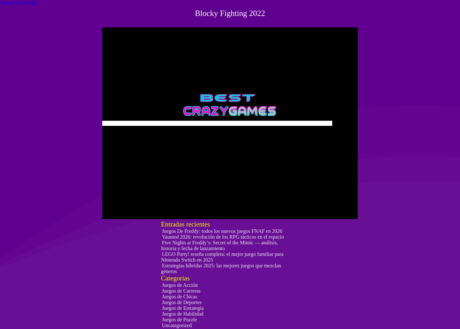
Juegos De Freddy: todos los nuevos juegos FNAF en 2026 (222, 231)
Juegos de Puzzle (179, 319)
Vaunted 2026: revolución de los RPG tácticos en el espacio (223, 237)
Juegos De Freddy (18, 2)
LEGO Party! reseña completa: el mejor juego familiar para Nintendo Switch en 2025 (222, 257)
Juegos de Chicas (179, 296)
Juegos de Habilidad (182, 314)
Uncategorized (177, 325)
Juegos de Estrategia (183, 308)
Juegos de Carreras (181, 291)
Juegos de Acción (180, 285)
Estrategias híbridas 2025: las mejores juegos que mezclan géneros (221, 268)
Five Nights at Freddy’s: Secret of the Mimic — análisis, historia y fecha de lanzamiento (219, 245)
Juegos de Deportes (182, 302)
